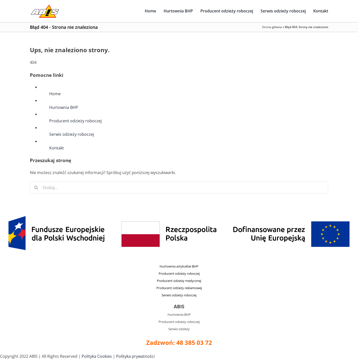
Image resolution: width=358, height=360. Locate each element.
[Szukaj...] (179, 187)
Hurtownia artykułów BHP (179, 266)
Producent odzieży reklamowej (179, 288)
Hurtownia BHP (63, 107)
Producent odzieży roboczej (75, 121)
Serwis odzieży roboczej (71, 134)
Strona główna (272, 27)
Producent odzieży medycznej (179, 280)
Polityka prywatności (135, 356)
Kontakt (56, 148)
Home (55, 93)
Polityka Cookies (97, 356)
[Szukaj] (36, 187)
